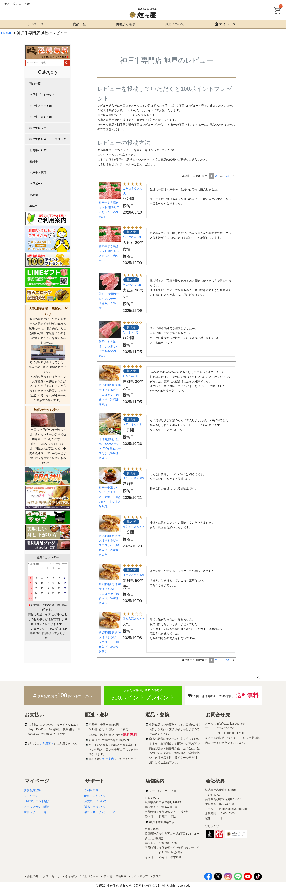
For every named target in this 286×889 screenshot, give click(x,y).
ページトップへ (258, 677)
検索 (67, 63)
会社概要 (215, 780)
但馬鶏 (33, 194)
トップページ (33, 24)
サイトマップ (139, 876)
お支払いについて (95, 801)
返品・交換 (157, 714)
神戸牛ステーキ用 (40, 105)
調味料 (33, 205)
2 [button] (216, 175)
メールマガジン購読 (36, 806)
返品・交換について (96, 806)
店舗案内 (155, 780)
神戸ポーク (36, 183)
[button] (233, 176)
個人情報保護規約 (114, 876)
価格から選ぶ (125, 24)
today (57, 564)
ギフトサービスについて (99, 812)
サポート (95, 780)
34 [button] (227, 175)
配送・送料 (97, 714)
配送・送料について (96, 795)
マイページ (224, 24)
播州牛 (33, 161)
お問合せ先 (218, 714)
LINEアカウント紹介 (37, 801)
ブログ (157, 876)
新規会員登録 (32, 790)
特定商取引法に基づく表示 (81, 876)
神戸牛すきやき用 (40, 116)
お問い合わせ (51, 876)
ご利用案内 (47, 743)
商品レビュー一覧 (35, 812)
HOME (7, 33)
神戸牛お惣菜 (37, 172)
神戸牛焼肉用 (37, 128)
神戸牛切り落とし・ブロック (47, 139)
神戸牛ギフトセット (42, 94)
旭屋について (174, 24)
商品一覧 (79, 24)
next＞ (64, 564)
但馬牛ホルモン (39, 150)
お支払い (34, 714)
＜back (51, 564)
